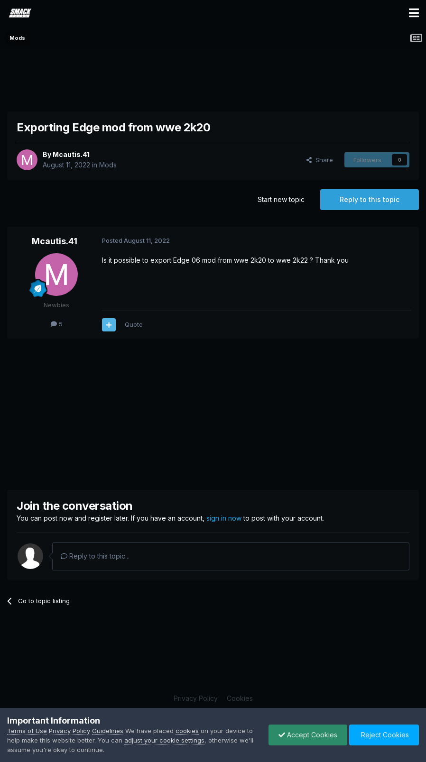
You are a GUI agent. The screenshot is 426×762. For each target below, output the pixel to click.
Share (319, 160)
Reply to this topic (369, 199)
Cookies (240, 698)
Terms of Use (27, 730)
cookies (187, 730)
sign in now (223, 518)
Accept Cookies (307, 735)
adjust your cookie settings (164, 740)
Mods (108, 165)
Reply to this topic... (95, 556)
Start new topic (281, 199)
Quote (134, 324)
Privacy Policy (196, 698)
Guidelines (107, 730)
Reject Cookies (384, 735)
